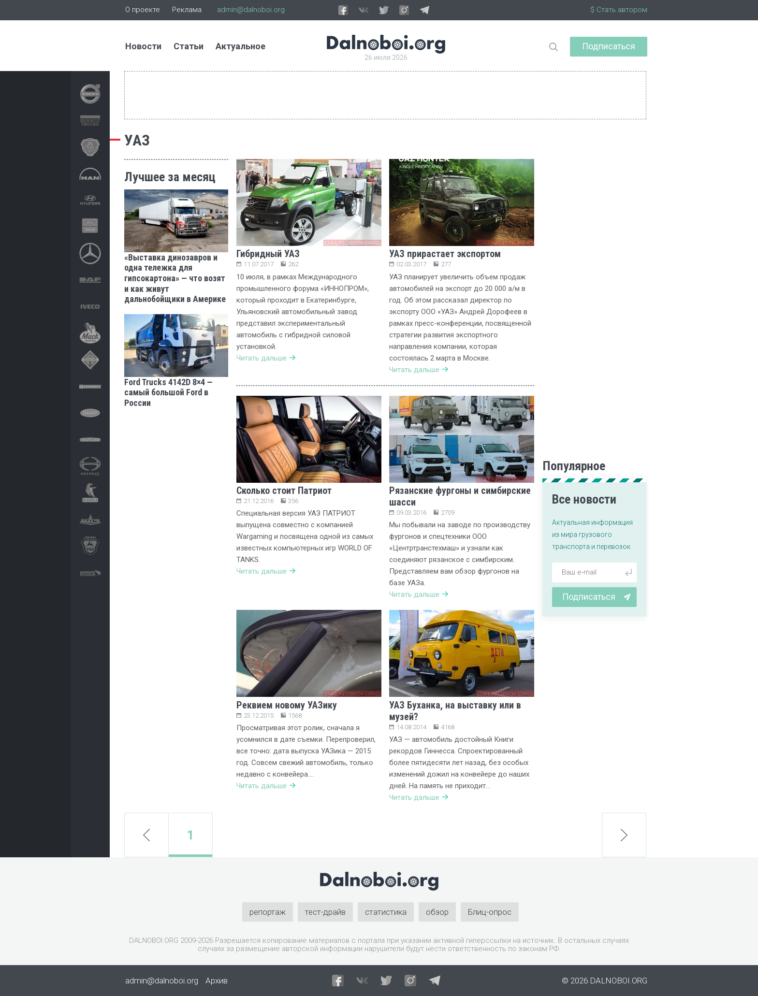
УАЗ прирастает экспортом (445, 254)
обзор (437, 912)
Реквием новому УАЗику (286, 705)
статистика (386, 912)
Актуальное (240, 46)
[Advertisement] (176, 563)
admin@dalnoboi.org (251, 9)
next (624, 835)
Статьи (189, 46)
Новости (143, 46)
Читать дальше (265, 358)
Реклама (187, 9)
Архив (216, 980)
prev (146, 835)
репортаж (267, 912)
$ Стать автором (618, 9)
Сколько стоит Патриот (284, 490)
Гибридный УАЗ (268, 254)
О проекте (142, 9)
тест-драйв (325, 912)
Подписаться (608, 46)
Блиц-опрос (489, 912)
